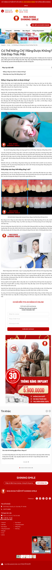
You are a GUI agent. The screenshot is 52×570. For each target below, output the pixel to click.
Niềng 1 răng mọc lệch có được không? (14, 71)
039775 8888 (6, 509)
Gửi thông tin (42, 483)
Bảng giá (28, 35)
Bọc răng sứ (26, 30)
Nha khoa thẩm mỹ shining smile (19, 491)
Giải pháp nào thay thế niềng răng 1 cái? (14, 74)
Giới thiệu (17, 30)
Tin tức (35, 35)
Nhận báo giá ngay (28, 329)
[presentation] (47, 411)
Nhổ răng (20, 35)
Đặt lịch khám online (40, 25)
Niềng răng (11, 35)
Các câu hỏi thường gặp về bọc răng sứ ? (14, 450)
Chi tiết (26, 462)
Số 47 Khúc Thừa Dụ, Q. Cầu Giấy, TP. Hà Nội (13, 506)
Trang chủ (9, 30)
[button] (19, 467)
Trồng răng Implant (38, 30)
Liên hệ (42, 35)
